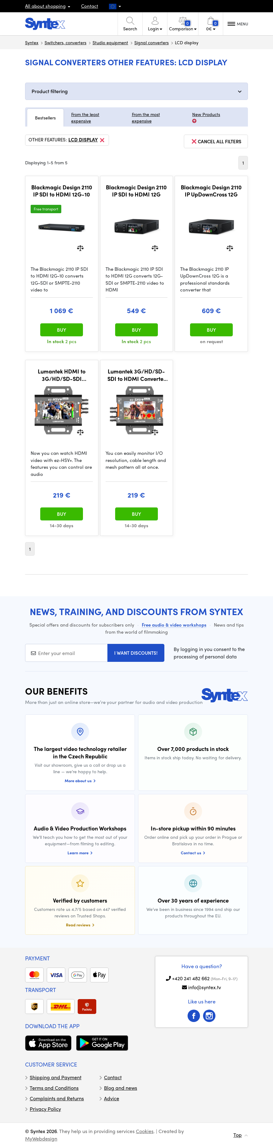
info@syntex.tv (204, 987)
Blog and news (120, 1087)
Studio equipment (110, 42)
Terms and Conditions (54, 1087)
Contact (89, 5)
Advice (111, 1098)
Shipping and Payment (55, 1077)
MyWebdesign (41, 1138)
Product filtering (50, 91)
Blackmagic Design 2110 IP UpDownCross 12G (211, 190)
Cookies (145, 1131)
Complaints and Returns (57, 1098)
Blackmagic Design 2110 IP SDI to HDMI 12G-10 (61, 190)
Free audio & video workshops (174, 624)
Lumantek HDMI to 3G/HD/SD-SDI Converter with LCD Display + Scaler (61, 375)
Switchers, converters (65, 42)
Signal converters (151, 42)
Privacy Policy (45, 1108)
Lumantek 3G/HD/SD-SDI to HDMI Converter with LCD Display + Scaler (136, 375)
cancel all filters (215, 141)
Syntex (31, 42)
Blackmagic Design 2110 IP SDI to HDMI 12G (136, 190)
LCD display (87, 140)
